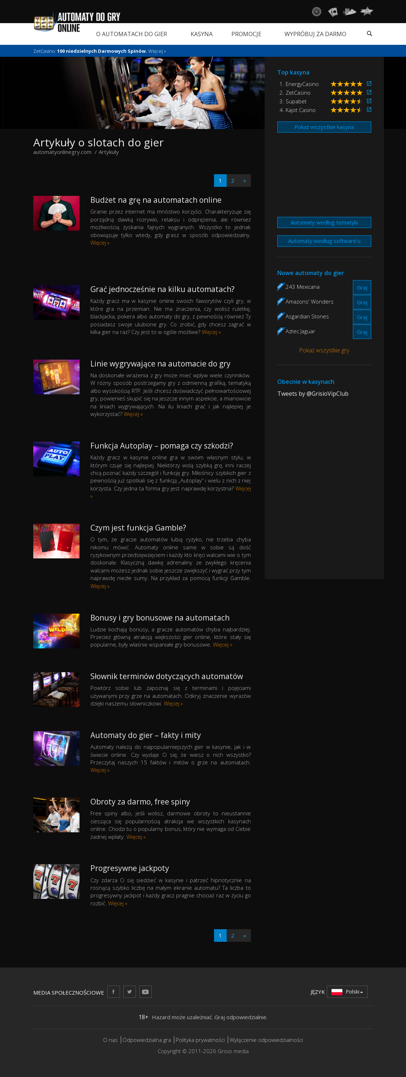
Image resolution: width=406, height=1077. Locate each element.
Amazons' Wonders (310, 301)
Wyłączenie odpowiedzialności (266, 1039)
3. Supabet (293, 101)
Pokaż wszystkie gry (324, 350)
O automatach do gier (131, 34)
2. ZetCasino (295, 92)
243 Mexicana (303, 286)
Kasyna (202, 34)
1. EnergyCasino (299, 84)
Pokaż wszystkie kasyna (324, 126)
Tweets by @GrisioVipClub (313, 394)
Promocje (246, 34)
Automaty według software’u (324, 240)
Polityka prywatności (200, 1039)
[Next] (245, 180)
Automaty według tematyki (324, 222)
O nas (110, 1039)
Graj (362, 287)
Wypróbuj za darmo (315, 34)
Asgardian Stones (307, 316)
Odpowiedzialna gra (147, 1039)
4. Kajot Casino (297, 110)
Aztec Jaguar (300, 331)
